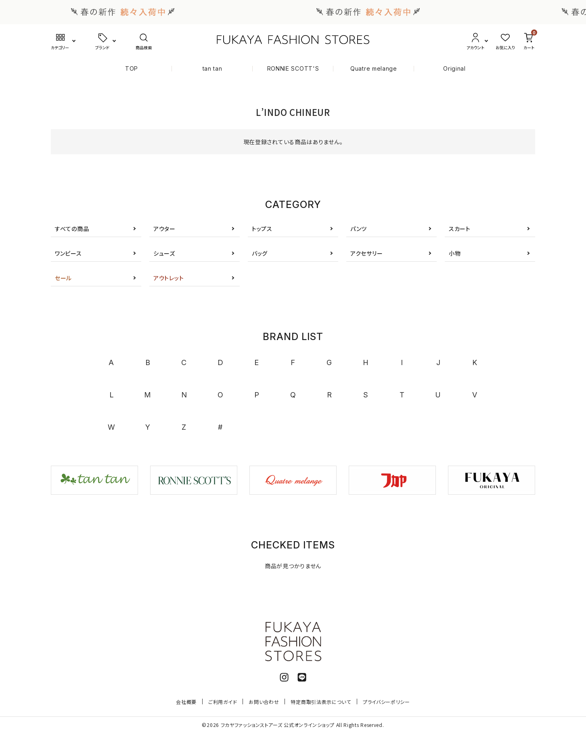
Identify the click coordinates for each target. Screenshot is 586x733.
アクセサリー (366, 253)
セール (63, 278)
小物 (454, 253)
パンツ (358, 229)
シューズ (164, 253)
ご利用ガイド (222, 701)
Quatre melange (373, 68)
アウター (164, 229)
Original (454, 68)
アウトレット (168, 278)
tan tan (212, 68)
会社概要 (186, 701)
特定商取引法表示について (321, 701)
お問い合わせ (264, 701)
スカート (460, 229)
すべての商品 (72, 229)
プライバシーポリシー (386, 701)
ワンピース (68, 253)
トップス (262, 229)
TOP (131, 68)
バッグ (260, 253)
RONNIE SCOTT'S (293, 68)
